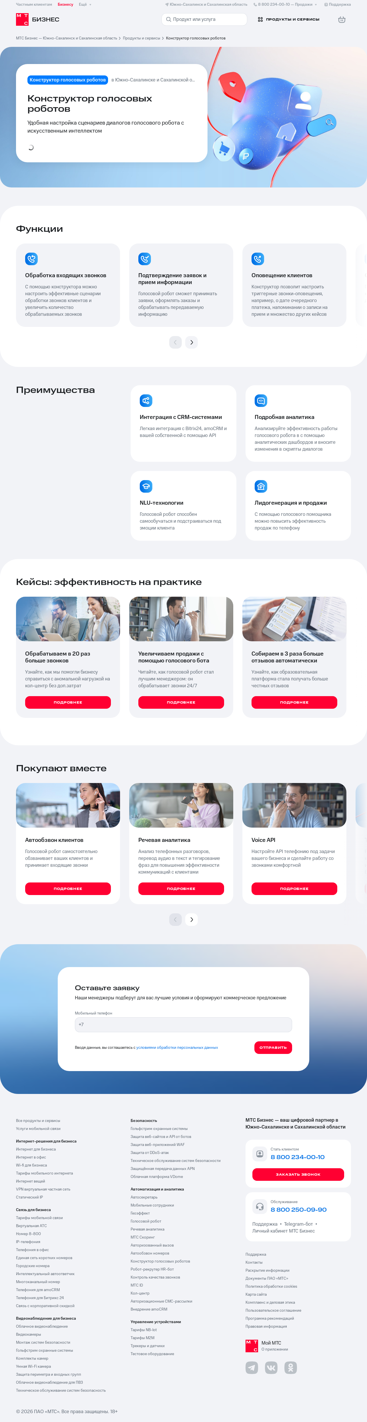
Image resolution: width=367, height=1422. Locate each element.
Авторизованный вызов (152, 1245)
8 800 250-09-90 (299, 1210)
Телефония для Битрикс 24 (40, 1298)
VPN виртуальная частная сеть (43, 1189)
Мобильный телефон (93, 1013)
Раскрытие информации (268, 1270)
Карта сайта (256, 1294)
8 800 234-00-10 (285, 4)
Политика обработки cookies (271, 1286)
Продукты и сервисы (141, 38)
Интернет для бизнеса (36, 1149)
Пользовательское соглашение (273, 1310)
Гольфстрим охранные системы (44, 1350)
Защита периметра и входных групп (48, 1374)
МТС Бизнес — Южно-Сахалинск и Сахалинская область (66, 38)
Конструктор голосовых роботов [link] (196, 38)
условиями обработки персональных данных (177, 1047)
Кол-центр (140, 1293)
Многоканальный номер (38, 1282)
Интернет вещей (30, 1181)
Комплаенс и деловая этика (270, 1302)
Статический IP (29, 1197)
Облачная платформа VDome (157, 1177)
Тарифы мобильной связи (39, 1218)
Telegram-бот (298, 1224)
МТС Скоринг (143, 1237)
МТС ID (137, 1285)
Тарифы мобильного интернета (44, 1173)
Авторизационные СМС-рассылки (161, 1301)
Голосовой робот (146, 1221)
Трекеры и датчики (148, 1346)
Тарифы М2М (142, 1338)
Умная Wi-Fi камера (33, 1366)
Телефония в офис (32, 1250)
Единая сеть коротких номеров (44, 1258)
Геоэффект (140, 1213)
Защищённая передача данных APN (163, 1169)
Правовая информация (266, 1326)
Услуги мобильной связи (38, 1129)
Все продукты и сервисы (38, 1121)
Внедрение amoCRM (149, 1309)
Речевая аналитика (147, 1229)
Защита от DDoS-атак (150, 1153)
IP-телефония (28, 1242)
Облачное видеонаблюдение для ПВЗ (49, 1382)
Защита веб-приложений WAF (158, 1145)
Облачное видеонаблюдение (42, 1326)
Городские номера (32, 1266)
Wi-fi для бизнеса (31, 1165)
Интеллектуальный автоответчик (45, 1274)
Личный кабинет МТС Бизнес (283, 1231)
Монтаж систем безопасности (43, 1342)
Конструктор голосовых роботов (160, 1261)
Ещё (86, 4)
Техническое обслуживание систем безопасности (176, 1161)
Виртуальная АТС (31, 1226)
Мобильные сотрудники (152, 1205)
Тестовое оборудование (152, 1354)
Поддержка (266, 1224)
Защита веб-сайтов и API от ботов (161, 1137)
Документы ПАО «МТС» (267, 1278)
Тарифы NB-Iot (144, 1330)
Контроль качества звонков (155, 1277)
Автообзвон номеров (150, 1253)
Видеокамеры (28, 1334)
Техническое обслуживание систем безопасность (61, 1390)
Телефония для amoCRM (38, 1290)
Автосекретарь (144, 1197)
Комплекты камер (32, 1358)
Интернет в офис (31, 1157)
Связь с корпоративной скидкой (45, 1306)
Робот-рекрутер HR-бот (152, 1269)
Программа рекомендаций (270, 1318)
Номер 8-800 (28, 1234)
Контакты (254, 1262)
